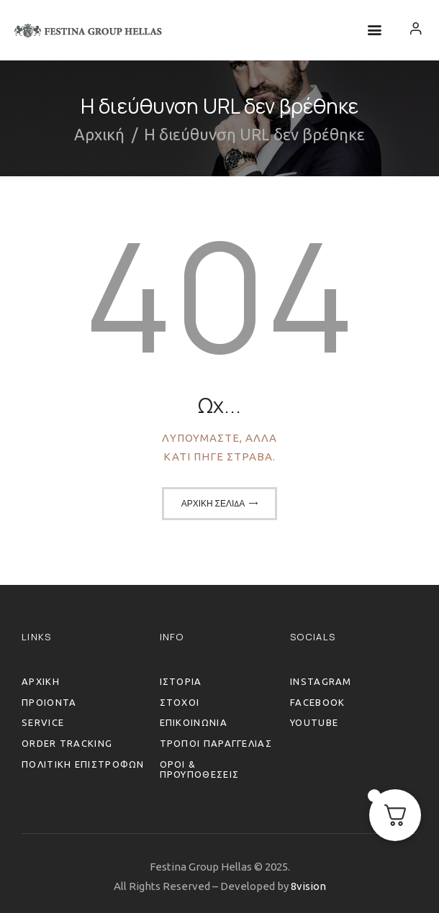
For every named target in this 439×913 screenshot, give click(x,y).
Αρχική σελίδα (213, 504)
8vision (308, 886)
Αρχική (99, 134)
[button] (374, 30)
